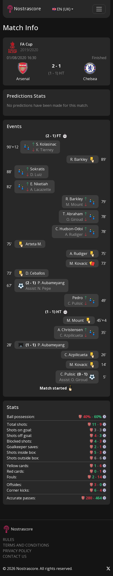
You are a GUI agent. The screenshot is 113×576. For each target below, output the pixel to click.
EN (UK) (61, 9)
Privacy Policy (17, 550)
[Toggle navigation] (99, 9)
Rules (8, 539)
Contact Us (15, 556)
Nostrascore (24, 9)
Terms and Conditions (26, 545)
